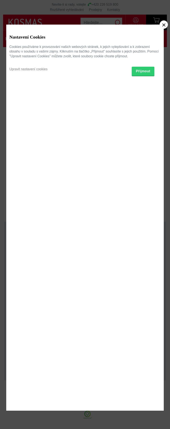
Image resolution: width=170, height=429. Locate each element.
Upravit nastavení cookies (28, 234)
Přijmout (143, 237)
